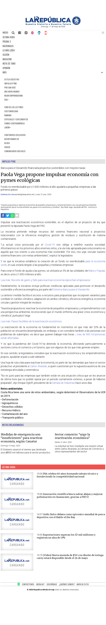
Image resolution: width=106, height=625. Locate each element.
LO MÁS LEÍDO (9, 50)
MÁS (5, 72)
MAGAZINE (7, 59)
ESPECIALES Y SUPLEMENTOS (16, 119)
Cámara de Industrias (63, 382)
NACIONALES (8, 46)
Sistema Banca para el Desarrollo (71, 289)
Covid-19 (50, 244)
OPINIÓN (6, 68)
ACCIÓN (6, 54)
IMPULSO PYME (10, 83)
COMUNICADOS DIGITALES (14, 151)
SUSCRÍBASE (52, 584)
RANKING (7, 115)
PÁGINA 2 (7, 41)
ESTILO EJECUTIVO (11, 79)
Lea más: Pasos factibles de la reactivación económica (31, 321)
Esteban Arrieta (8, 194)
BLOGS (7, 143)
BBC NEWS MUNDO (11, 91)
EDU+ (6, 99)
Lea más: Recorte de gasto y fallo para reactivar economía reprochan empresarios (45, 280)
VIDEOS (7, 147)
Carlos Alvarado (38, 366)
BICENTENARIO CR (11, 139)
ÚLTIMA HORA (9, 37)
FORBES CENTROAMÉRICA (14, 123)
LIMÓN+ (7, 127)
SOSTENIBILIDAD (11, 111)
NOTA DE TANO (9, 63)
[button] (103, 32)
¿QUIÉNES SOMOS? (67, 584)
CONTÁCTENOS (28, 584)
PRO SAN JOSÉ (10, 87)
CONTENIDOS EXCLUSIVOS (15, 134)
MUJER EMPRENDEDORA (13, 95)
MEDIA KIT (40, 584)
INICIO (5, 32)
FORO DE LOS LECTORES (13, 107)
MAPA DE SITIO (83, 584)
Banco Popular (97, 270)
